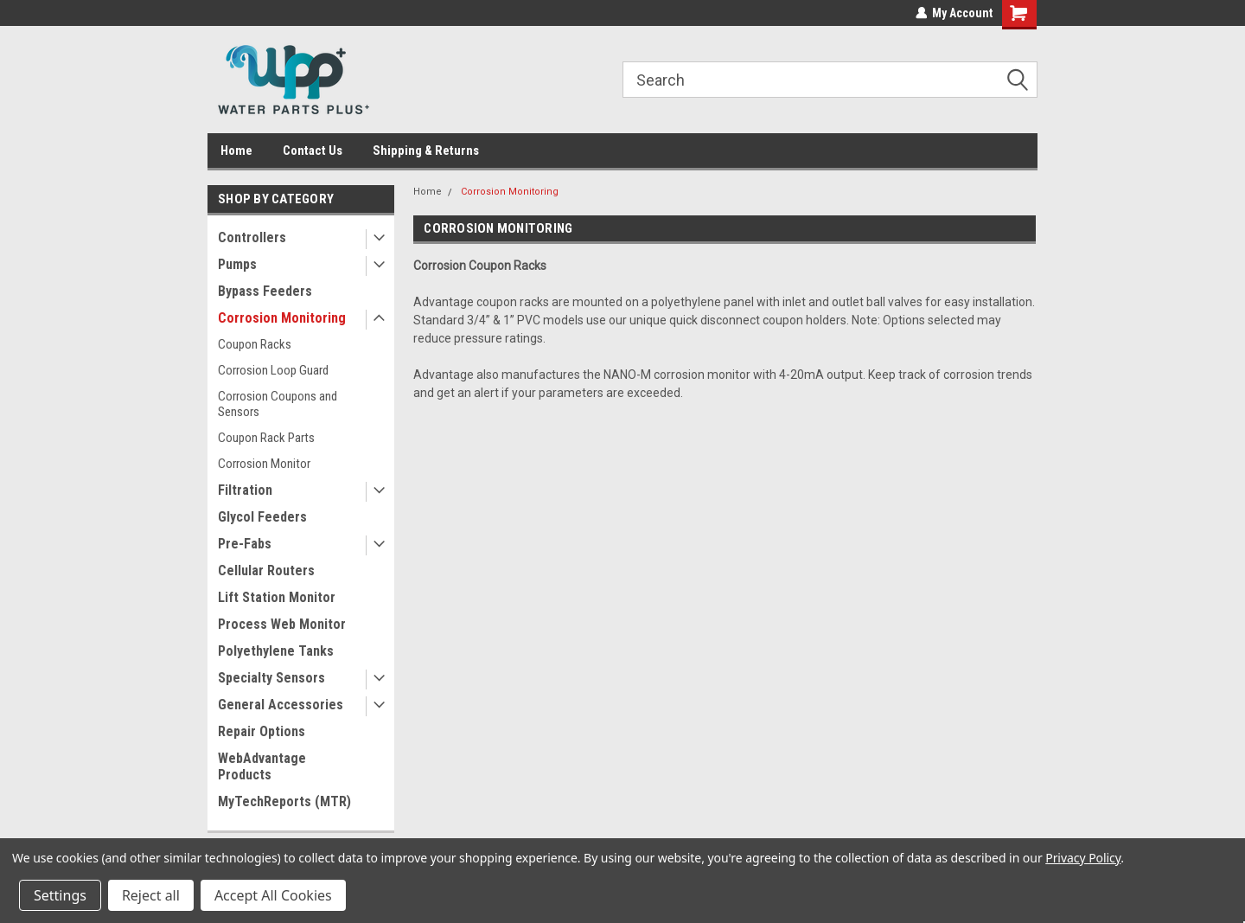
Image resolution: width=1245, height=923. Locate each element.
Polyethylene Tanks (276, 651)
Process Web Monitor (282, 624)
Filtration (245, 490)
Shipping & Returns (426, 150)
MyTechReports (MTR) (284, 801)
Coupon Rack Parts (266, 437)
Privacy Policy (1082, 857)
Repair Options (261, 731)
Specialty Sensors (271, 678)
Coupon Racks (254, 344)
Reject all (151, 895)
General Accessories (280, 704)
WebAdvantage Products (262, 766)
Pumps (237, 264)
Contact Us (312, 150)
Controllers (252, 237)
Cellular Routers (266, 570)
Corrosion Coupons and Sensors (277, 404)
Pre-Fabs (244, 543)
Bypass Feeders (265, 291)
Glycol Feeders (262, 517)
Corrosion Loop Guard (273, 370)
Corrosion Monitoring (282, 318)
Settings (60, 895)
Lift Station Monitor (276, 597)
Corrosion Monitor (264, 463)
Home (236, 150)
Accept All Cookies (273, 895)
